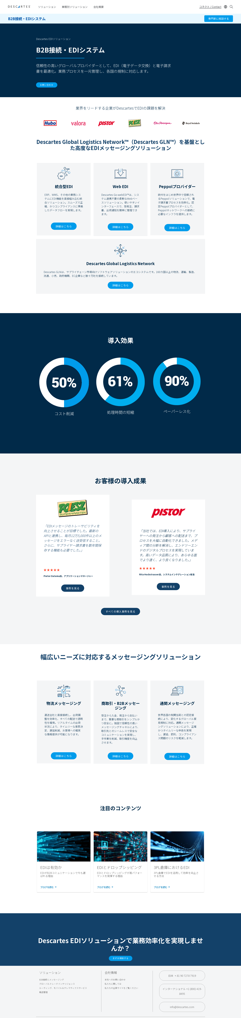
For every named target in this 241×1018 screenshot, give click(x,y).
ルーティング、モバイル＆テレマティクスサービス (63, 987)
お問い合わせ (46, 84)
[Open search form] (231, 7)
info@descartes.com (182, 1007)
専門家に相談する (218, 18)
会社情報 (111, 973)
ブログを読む (48, 887)
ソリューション (47, 6)
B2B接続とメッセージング (51, 979)
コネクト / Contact (210, 6)
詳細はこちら (64, 226)
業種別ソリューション (75, 6)
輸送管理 (43, 992)
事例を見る (73, 588)
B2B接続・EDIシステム (27, 18)
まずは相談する (120, 958)
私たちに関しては (113, 983)
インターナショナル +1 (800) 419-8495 (182, 991)
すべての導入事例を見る (120, 611)
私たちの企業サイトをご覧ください (121, 987)
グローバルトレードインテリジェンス (57, 983)
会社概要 (98, 6)
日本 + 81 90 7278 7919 (182, 976)
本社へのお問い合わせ (115, 979)
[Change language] (225, 7)
